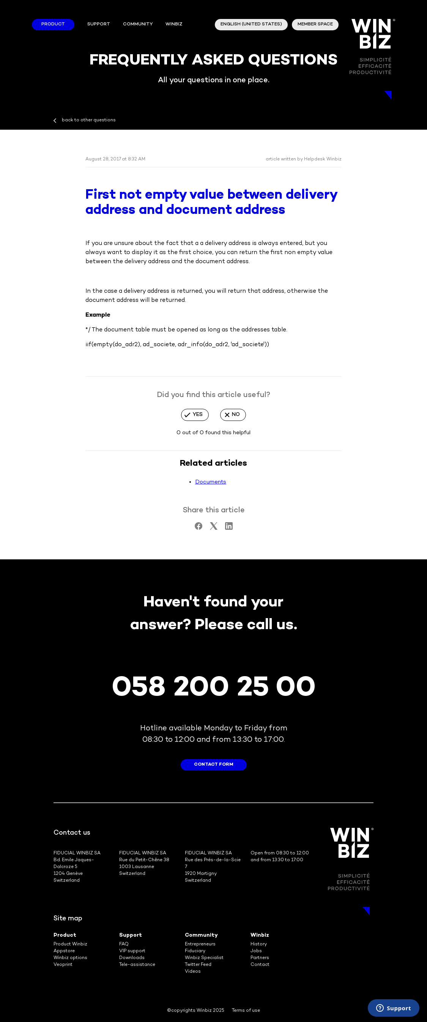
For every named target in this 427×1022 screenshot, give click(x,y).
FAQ (124, 944)
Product (53, 24)
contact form (213, 764)
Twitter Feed (198, 964)
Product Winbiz (70, 944)
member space (315, 24)
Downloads (132, 958)
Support (98, 24)
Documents (210, 482)
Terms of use (246, 1010)
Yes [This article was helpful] (198, 415)
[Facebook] (198, 528)
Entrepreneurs (200, 944)
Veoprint (63, 964)
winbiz (174, 24)
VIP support (132, 951)
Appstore (64, 951)
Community (138, 24)
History (259, 944)
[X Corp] (213, 528)
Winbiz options (70, 958)
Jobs (256, 951)
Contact (260, 964)
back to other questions (89, 120)
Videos (193, 971)
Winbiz (260, 935)
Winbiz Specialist (204, 958)
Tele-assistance (137, 964)
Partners (260, 958)
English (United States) (251, 24)
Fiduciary (195, 951)
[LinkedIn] (229, 528)
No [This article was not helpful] (236, 415)
